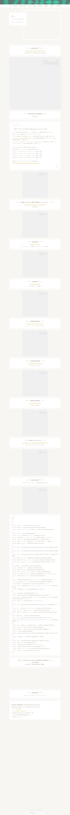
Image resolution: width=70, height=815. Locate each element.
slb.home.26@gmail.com (25, 138)
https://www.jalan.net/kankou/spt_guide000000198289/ (35, 204)
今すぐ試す (49, 2)
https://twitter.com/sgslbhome (35, 403)
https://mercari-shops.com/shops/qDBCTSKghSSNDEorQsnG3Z (35, 443)
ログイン (56, 2)
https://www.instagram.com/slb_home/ (35, 363)
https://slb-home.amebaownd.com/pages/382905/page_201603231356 (26, 163)
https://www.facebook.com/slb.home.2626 (35, 323)
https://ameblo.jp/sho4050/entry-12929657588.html (35, 50)
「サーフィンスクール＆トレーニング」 (31, 129)
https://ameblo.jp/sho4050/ (35, 284)
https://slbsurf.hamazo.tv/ (35, 244)
